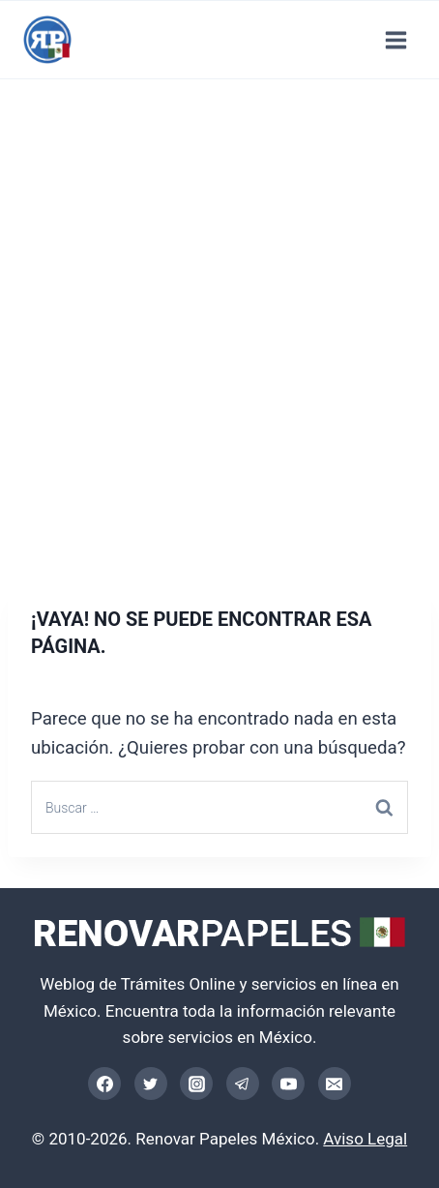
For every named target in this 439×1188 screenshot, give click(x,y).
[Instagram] (196, 1083)
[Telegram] (242, 1083)
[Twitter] (150, 1083)
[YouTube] (288, 1083)
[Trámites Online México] (47, 39)
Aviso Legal (365, 1138)
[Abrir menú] (395, 39)
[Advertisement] (219, 331)
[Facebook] (104, 1083)
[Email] (334, 1083)
